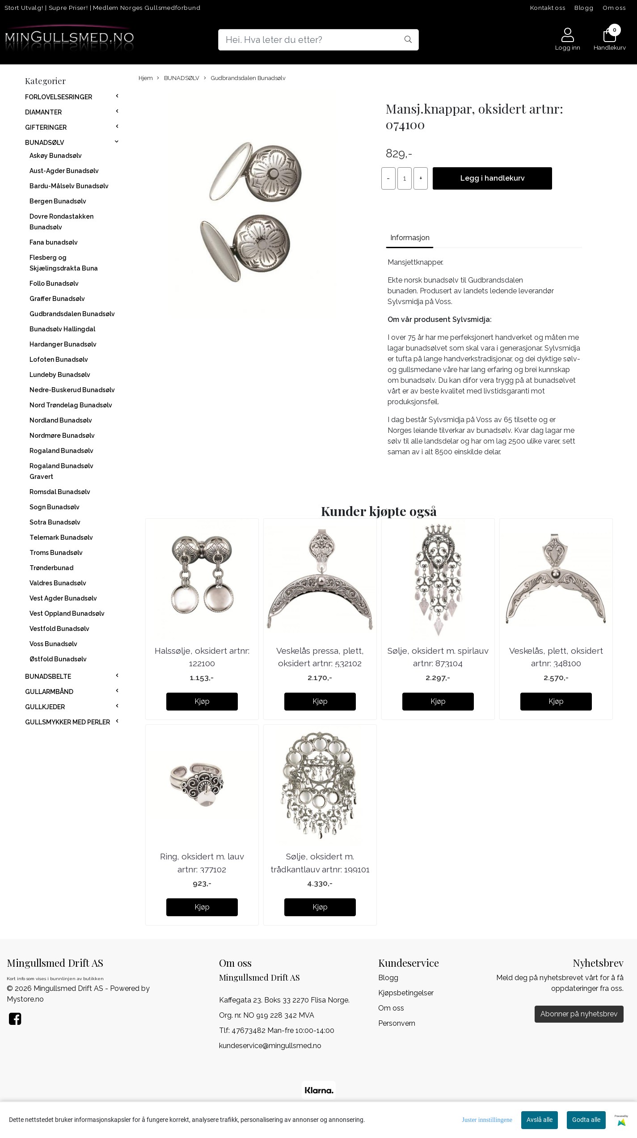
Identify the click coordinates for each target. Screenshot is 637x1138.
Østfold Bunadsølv (58, 659)
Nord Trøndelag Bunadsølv (71, 405)
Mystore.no (25, 999)
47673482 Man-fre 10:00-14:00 (283, 1030)
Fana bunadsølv (54, 242)
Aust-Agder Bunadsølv (64, 170)
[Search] (318, 40)
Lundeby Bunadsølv (60, 374)
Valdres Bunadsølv (58, 583)
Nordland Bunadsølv (61, 420)
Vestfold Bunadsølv (59, 628)
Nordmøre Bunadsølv (62, 435)
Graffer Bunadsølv (57, 298)
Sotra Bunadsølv (55, 522)
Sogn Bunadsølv (55, 507)
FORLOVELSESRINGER (58, 97)
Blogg (584, 7)
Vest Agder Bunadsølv (63, 598)
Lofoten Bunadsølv (59, 359)
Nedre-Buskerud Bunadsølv (72, 389)
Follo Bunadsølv (54, 283)
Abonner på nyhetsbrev (579, 1014)
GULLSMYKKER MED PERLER (67, 722)
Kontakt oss (547, 7)
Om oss (614, 7)
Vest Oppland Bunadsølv (67, 613)
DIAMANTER (43, 112)
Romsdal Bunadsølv (60, 491)
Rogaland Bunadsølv (61, 450)
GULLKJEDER (45, 707)
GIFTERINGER (46, 127)
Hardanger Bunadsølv (63, 344)
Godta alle (586, 1119)
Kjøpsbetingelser (406, 993)
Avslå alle (540, 1119)
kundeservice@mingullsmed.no (270, 1045)
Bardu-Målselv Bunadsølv (69, 186)
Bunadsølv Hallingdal (62, 329)
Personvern (396, 1023)
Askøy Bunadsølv (56, 155)
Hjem (146, 78)
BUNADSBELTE (48, 676)
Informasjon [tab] (410, 237)
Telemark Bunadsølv (61, 537)
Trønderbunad (51, 567)
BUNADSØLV (44, 142)
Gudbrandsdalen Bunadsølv (72, 313)
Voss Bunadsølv (53, 643)
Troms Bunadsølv (56, 552)
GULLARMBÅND (49, 691)
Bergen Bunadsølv (58, 201)
